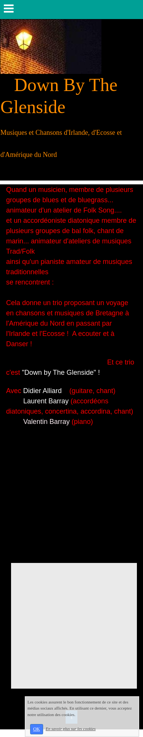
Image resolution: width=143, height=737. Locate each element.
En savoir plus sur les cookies (71, 728)
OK (36, 729)
